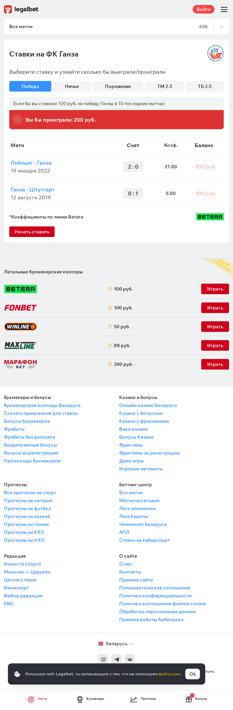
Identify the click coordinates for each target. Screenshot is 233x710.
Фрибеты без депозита (29, 437)
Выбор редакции (23, 596)
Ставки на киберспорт (144, 540)
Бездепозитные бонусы (30, 445)
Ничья (72, 86)
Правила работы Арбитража (151, 619)
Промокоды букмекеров (32, 461)
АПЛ (124, 532)
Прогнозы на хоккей (27, 516)
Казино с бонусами (141, 413)
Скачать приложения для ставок (41, 413)
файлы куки (169, 673)
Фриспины (131, 445)
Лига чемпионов (137, 508)
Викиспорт (16, 588)
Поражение (118, 86)
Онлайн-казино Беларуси (148, 405)
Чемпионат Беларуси (143, 524)
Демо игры (131, 461)
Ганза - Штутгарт (33, 189)
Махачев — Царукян (27, 572)
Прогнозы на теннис (27, 524)
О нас (125, 564)
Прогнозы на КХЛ (24, 532)
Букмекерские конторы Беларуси (42, 405)
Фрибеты (14, 429)
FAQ (8, 604)
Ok (192, 674)
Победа (30, 86)
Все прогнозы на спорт (30, 492)
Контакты (130, 572)
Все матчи (130, 492)
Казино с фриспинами (144, 421)
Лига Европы (133, 516)
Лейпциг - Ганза (31, 162)
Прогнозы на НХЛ (24, 540)
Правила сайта (136, 580)
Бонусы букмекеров (27, 421)
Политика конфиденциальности (155, 596)
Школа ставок (20, 580)
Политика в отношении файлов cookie (162, 604)
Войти (203, 9)
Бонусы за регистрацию (31, 453)
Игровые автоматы (141, 469)
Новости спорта (22, 564)
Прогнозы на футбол (27, 508)
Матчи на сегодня (139, 500)
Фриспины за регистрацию (149, 453)
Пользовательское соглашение (154, 588)
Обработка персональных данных (157, 611)
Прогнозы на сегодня (28, 500)
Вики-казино (133, 429)
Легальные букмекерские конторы (43, 272)
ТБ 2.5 (204, 86)
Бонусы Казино (136, 437)
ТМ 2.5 (164, 86)
